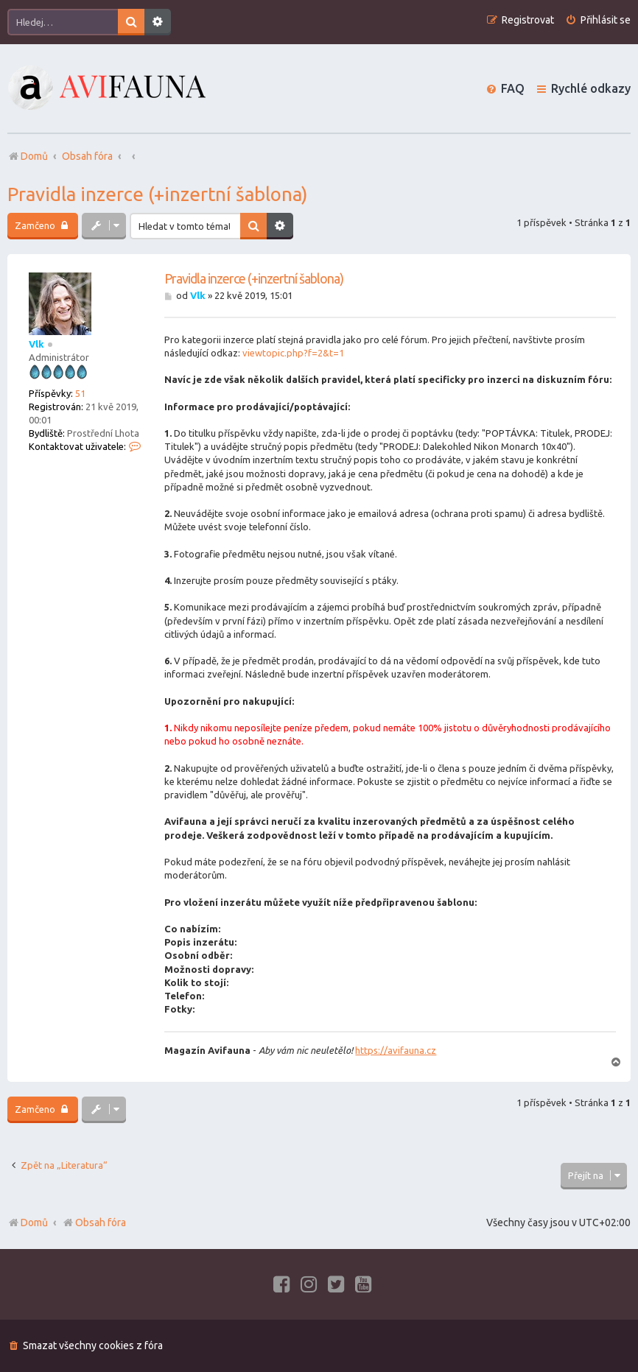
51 (80, 393)
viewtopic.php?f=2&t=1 (293, 353)
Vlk (36, 344)
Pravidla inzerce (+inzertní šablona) (157, 194)
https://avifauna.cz (395, 1050)
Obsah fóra (94, 1222)
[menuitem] (598, 20)
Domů (34, 1222)
